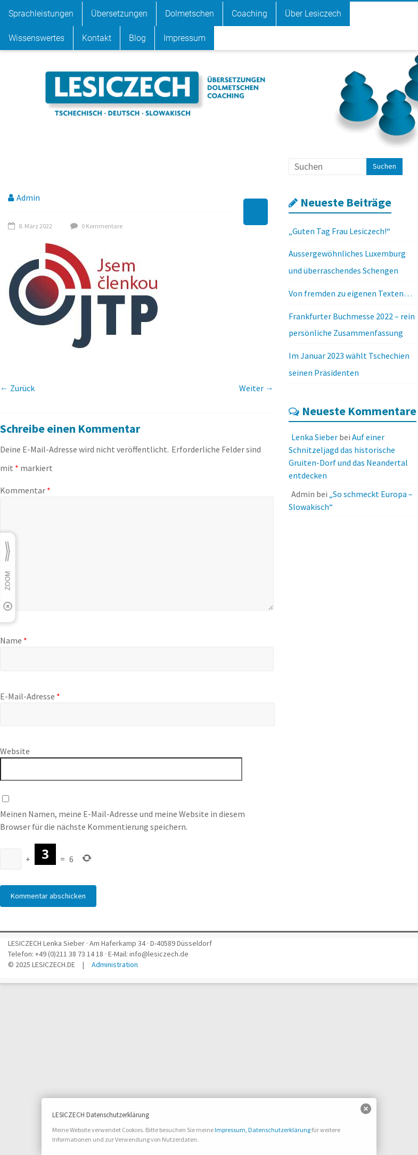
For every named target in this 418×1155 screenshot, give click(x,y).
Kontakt (96, 38)
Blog (137, 38)
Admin (28, 197)
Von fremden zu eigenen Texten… (350, 293)
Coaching (249, 14)
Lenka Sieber (314, 437)
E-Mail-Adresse (30, 696)
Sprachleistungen (41, 14)
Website (15, 751)
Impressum (184, 38)
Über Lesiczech (313, 14)
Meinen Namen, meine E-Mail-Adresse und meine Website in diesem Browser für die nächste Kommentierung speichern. (122, 820)
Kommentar (25, 490)
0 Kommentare (95, 226)
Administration (115, 964)
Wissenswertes (36, 38)
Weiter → (256, 388)
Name (13, 640)
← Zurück (17, 388)
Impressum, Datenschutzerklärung (262, 1130)
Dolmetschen (189, 14)
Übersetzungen (119, 14)
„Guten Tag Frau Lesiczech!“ (339, 231)
